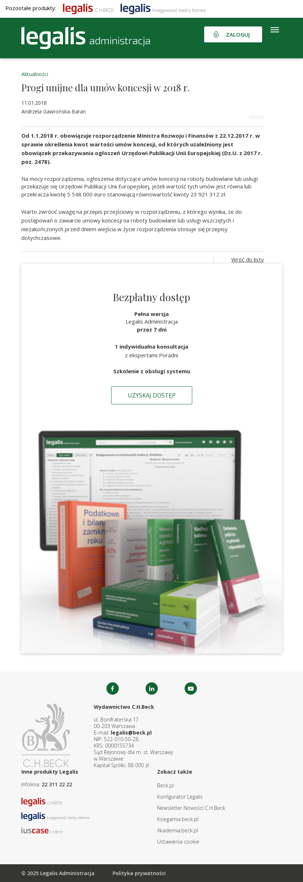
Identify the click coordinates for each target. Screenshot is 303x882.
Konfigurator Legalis (180, 796)
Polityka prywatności (139, 873)
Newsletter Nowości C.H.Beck (191, 807)
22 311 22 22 (57, 784)
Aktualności (34, 74)
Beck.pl (165, 785)
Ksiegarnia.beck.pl (177, 819)
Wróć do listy (247, 259)
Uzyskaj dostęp (152, 395)
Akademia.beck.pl (177, 830)
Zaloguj (238, 34)
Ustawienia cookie (178, 841)
